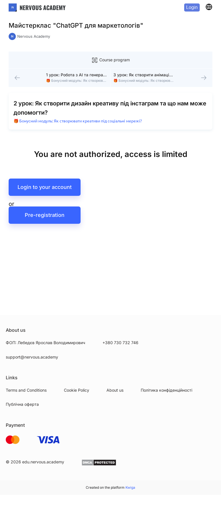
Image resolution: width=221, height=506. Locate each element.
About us (114, 390)
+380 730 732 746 (120, 342)
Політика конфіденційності (166, 390)
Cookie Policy (76, 390)
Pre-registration (44, 220)
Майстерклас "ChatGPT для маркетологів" (76, 25)
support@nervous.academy (32, 357)
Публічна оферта (22, 404)
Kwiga (130, 487)
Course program (110, 60)
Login (192, 7)
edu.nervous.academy (43, 461)
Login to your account (45, 192)
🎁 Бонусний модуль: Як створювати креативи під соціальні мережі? (79, 126)
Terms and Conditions (26, 390)
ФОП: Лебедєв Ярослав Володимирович (45, 342)
